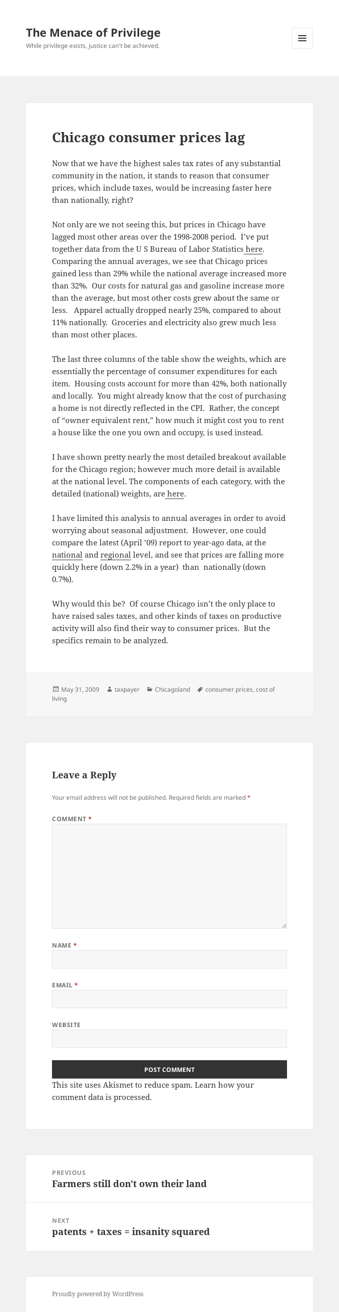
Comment (72, 819)
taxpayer (127, 689)
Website (66, 1024)
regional (115, 554)
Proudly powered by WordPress (97, 1294)
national (67, 554)
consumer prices (229, 689)
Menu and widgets (302, 48)
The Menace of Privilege (93, 32)
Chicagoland (172, 689)
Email (65, 985)
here (253, 249)
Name (64, 945)
